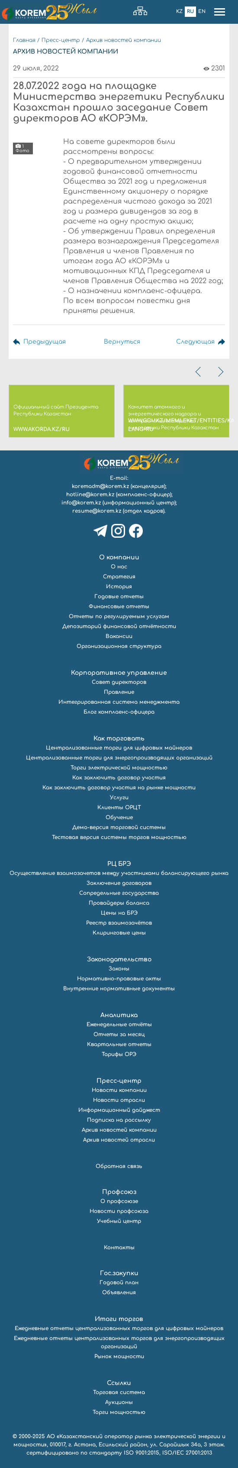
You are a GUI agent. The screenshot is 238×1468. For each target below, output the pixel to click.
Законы (119, 969)
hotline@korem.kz (90, 494)
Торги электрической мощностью (119, 768)
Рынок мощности (119, 1356)
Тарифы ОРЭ (119, 1054)
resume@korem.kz (96, 511)
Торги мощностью (119, 1412)
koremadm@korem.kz (100, 486)
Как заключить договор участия (119, 778)
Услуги (119, 798)
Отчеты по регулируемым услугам (119, 616)
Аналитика (119, 1015)
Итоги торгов (119, 1319)
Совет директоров (119, 682)
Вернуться (122, 341)
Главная (24, 40)
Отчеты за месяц (119, 1034)
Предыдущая (44, 341)
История (119, 587)
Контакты (119, 1248)
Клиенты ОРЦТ (119, 807)
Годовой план (119, 1283)
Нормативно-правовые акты (119, 979)
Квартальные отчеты (119, 1044)
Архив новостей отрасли (119, 1140)
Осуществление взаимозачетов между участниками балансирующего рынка (119, 873)
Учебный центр (119, 1221)
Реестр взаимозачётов (119, 923)
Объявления (119, 1292)
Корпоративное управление (119, 673)
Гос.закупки (119, 1273)
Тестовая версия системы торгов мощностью (119, 837)
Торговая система (119, 1392)
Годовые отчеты (119, 597)
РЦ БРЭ (119, 864)
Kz (179, 11)
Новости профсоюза (119, 1211)
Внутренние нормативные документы (119, 989)
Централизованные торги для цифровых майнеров (119, 748)
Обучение (119, 817)
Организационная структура (119, 646)
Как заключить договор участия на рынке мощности (119, 788)
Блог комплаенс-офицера (119, 712)
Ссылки (119, 1383)
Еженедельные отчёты (119, 1024)
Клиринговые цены (119, 933)
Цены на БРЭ (119, 913)
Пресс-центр (61, 40)
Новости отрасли (119, 1100)
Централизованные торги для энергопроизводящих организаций (119, 758)
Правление (119, 692)
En (202, 11)
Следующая (195, 341)
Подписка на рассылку (119, 1120)
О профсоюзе (119, 1201)
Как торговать (119, 738)
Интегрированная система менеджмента (119, 702)
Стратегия (119, 577)
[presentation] (199, 371)
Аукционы (119, 1402)
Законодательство (119, 959)
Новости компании (119, 1090)
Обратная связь (119, 1166)
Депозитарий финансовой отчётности (119, 626)
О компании (119, 557)
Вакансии (119, 636)
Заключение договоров (119, 883)
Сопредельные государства (119, 893)
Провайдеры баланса (119, 903)
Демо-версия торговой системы (119, 827)
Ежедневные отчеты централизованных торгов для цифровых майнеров (119, 1328)
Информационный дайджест (119, 1110)
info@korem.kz (81, 503)
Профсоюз (119, 1192)
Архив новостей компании (123, 40)
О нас (119, 567)
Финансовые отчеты (119, 606)
